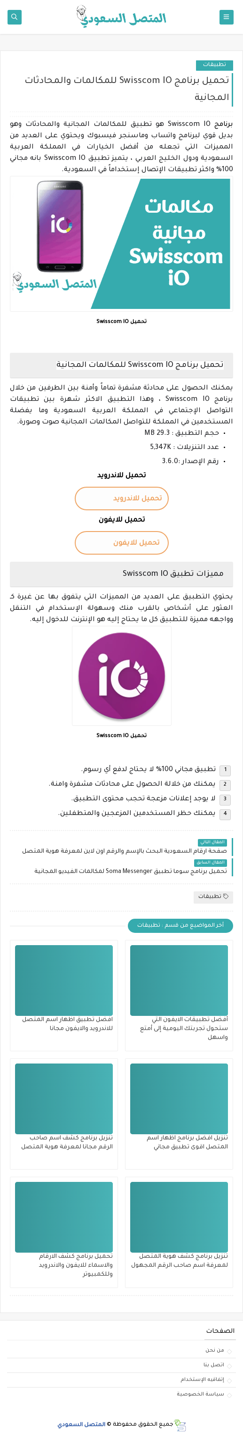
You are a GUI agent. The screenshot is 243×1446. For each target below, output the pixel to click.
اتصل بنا (214, 1365)
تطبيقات (214, 65)
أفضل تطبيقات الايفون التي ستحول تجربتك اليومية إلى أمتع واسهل (184, 1029)
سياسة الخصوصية (200, 1394)
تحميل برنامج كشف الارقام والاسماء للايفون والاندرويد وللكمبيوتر (76, 1266)
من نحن (214, 1351)
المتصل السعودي (81, 1425)
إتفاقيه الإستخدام (202, 1380)
